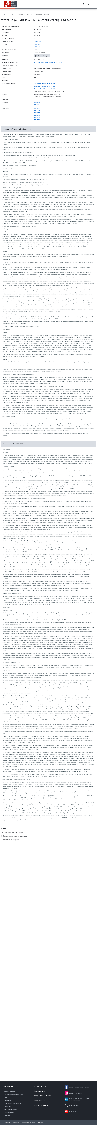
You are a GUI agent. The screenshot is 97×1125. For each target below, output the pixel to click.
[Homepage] (2, 15)
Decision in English (42, 56)
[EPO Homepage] (10, 4)
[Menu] (89, 4)
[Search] (83, 4)
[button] (48, 129)
